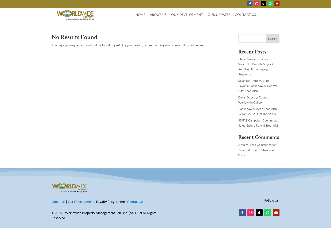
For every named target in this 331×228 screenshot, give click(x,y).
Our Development (187, 14)
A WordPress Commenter (255, 144)
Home (140, 14)
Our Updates (219, 14)
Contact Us (245, 14)
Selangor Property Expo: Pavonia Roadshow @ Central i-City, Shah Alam (258, 86)
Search (272, 38)
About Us (158, 14)
